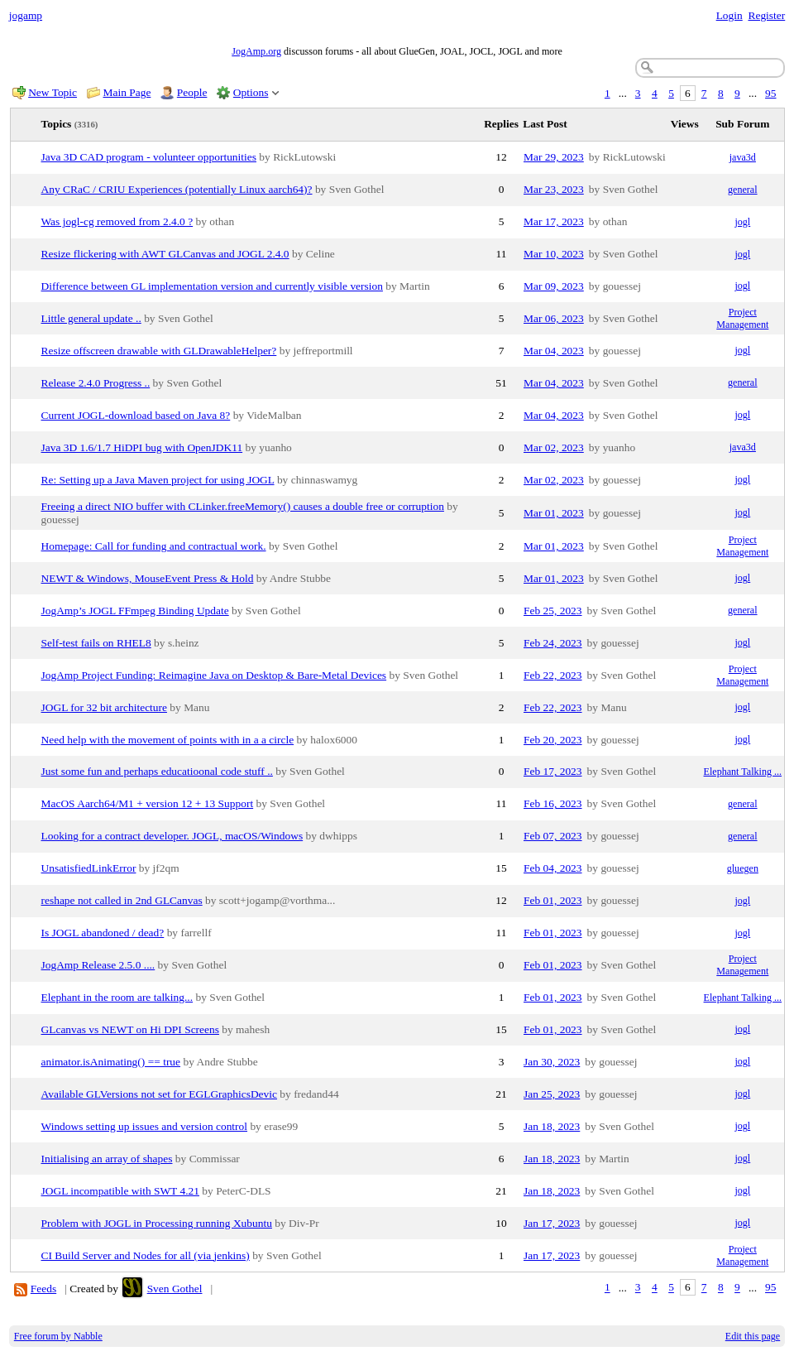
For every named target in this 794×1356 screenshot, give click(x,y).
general (743, 189)
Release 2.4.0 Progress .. (96, 383)
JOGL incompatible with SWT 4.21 (120, 1191)
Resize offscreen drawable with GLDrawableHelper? (159, 350)
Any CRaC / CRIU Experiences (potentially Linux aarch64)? (177, 189)
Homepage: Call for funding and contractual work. (153, 546)
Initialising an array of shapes (107, 1158)
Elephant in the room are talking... (117, 997)
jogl (742, 222)
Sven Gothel (175, 1288)
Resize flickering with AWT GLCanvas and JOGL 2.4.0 (165, 254)
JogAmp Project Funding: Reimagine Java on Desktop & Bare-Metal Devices (214, 675)
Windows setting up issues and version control (144, 1126)
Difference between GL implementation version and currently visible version (212, 286)
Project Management (742, 318)
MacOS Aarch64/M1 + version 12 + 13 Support (147, 803)
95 (770, 93)
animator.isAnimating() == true (111, 1061)
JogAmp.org (256, 51)
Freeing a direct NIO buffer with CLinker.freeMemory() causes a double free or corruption (242, 506)
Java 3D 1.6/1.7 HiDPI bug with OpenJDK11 (142, 447)
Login (729, 15)
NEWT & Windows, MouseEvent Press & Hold (147, 578)
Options (251, 92)
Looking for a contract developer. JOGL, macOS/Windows (172, 835)
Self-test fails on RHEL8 (96, 643)
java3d (742, 157)
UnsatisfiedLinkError (88, 868)
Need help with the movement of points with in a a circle (167, 739)
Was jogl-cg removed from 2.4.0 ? (117, 221)
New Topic (52, 92)
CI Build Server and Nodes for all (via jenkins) (145, 1255)
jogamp (25, 15)
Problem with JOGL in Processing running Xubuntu (156, 1223)
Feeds (43, 1288)
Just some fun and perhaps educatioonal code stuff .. (157, 771)
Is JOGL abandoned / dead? (103, 932)
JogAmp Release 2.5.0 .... (98, 965)
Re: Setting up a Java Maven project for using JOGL (158, 480)
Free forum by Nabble (58, 1336)
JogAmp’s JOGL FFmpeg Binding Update (135, 610)
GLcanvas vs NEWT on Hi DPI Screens (130, 1029)
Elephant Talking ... (743, 771)
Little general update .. (91, 318)
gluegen (742, 868)
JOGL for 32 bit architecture (104, 707)
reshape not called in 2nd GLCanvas (122, 900)
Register (766, 15)
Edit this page (752, 1336)
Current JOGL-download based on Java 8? (136, 415)
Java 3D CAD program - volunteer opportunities (148, 157)
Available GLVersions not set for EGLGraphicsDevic (159, 1094)
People (192, 92)
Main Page (127, 92)
